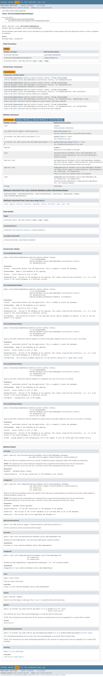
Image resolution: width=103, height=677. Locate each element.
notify (43, 204)
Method (26, 8)
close (56, 126)
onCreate (57, 153)
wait (58, 204)
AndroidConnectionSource (21, 58)
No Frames (30, 5)
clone (6, 204)
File (74, 91)
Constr (19, 8)
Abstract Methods (39, 120)
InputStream (77, 99)
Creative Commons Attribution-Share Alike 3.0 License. (50, 675)
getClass (28, 204)
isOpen (56, 147)
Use (22, 2)
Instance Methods (23, 120)
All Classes (41, 5)
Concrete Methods (56, 120)
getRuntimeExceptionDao (63, 142)
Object (42, 200)
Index (39, 2)
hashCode (36, 204)
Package (10, 2)
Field (14, 8)
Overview (4, 2)
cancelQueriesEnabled (52, 55)
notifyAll (51, 204)
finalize (19, 204)
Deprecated (32, 2)
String (53, 78)
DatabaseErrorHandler (28, 316)
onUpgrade (57, 167)
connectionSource (50, 58)
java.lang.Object (7, 17)
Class (62, 136)
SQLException (58, 611)
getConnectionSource (62, 131)
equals (12, 204)
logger (46, 61)
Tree (25, 2)
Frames (23, 5)
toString (57, 186)
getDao (56, 136)
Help (43, 2)
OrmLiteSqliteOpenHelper (13, 78)
